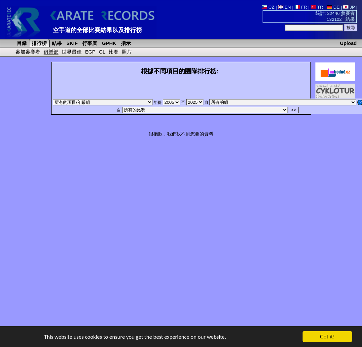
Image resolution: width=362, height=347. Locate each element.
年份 (167, 102)
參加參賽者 (28, 52)
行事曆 (89, 43)
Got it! (327, 336)
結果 (56, 43)
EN (284, 7)
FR (301, 7)
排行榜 (38, 43)
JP (349, 7)
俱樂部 (51, 52)
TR (317, 7)
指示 (125, 43)
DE (333, 7)
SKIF (71, 43)
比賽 (114, 52)
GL (102, 52)
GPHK (108, 43)
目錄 (21, 43)
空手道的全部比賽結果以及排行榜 (97, 30)
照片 (127, 52)
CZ (268, 7)
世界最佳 (72, 52)
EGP (90, 52)
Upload (348, 43)
